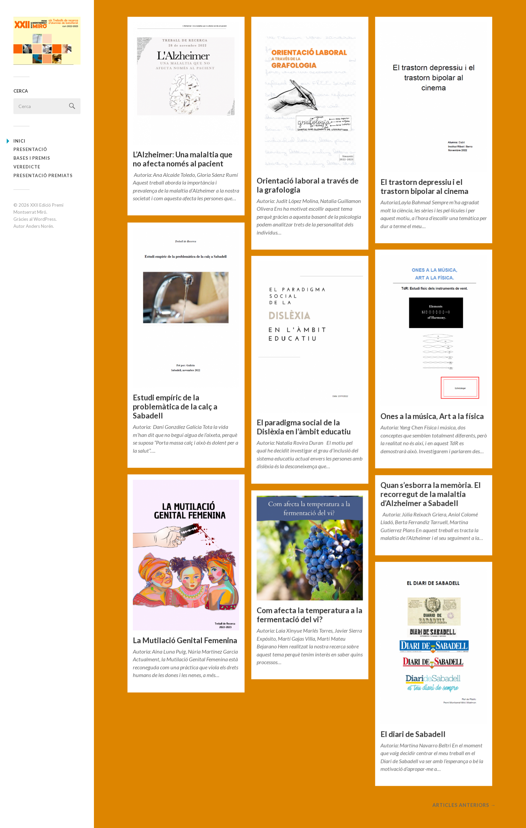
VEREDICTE (26, 166)
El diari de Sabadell (412, 734)
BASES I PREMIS (31, 158)
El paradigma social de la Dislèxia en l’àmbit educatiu (304, 427)
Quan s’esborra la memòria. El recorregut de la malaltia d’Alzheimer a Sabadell (430, 494)
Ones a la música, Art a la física (432, 416)
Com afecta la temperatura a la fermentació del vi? (309, 615)
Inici (19, 141)
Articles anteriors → (463, 806)
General (147, 206)
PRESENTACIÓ (30, 149)
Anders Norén (39, 226)
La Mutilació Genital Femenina (185, 639)
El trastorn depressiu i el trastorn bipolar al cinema (424, 186)
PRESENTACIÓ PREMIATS (43, 175)
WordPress (45, 219)
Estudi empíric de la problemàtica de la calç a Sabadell (175, 406)
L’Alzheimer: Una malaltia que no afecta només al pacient (182, 159)
